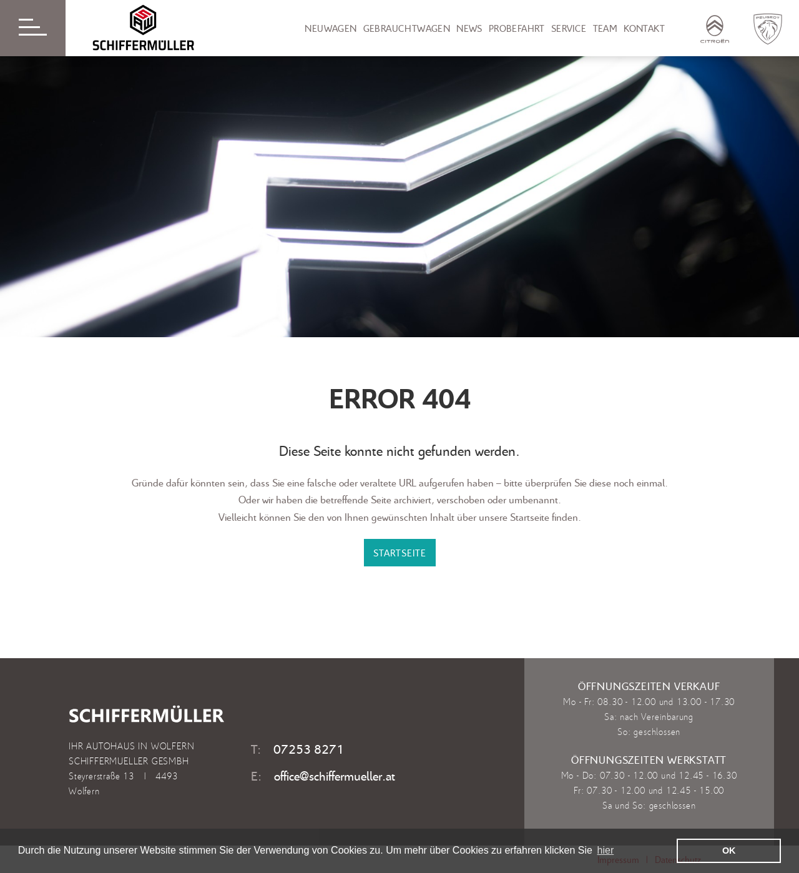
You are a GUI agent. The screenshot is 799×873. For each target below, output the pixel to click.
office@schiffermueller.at (334, 775)
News (469, 28)
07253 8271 (308, 749)
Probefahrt (517, 28)
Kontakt (644, 28)
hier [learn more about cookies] (605, 850)
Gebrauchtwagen (407, 28)
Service (569, 28)
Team (605, 28)
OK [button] (729, 851)
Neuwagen (330, 28)
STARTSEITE (399, 552)
